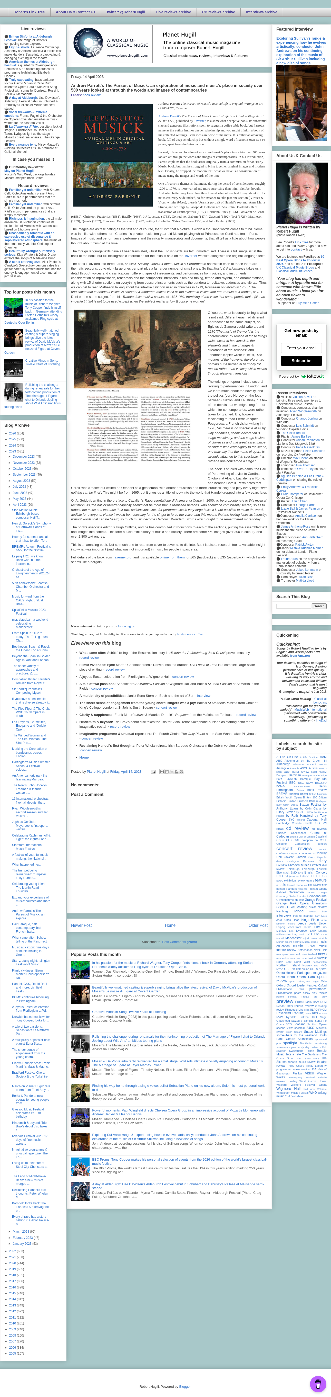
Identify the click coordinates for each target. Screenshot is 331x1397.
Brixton (292, 801)
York (288, 1096)
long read (298, 934)
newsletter (282, 958)
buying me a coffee (190, 634)
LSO (316, 934)
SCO (289, 1024)
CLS (288, 840)
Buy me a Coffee (307, 303)
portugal (292, 996)
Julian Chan (299, 501)
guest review (318, 907)
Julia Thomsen (305, 465)
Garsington (296, 892)
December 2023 (24, 456)
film (305, 885)
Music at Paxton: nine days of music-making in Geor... (30, 951)
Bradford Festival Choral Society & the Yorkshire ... (29, 1076)
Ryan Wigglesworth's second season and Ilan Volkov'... (30, 812)
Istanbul (308, 915)
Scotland (300, 1024)
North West (302, 961)
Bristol (304, 793)
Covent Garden (295, 857)
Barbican (295, 775)
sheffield (299, 1027)
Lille (291, 930)
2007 (13, 1341)
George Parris (305, 505)
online (305, 969)
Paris (301, 989)
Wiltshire (322, 1089)
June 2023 (20, 493)
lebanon (280, 923)
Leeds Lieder (318, 923)
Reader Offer (284, 1006)
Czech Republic (317, 857)
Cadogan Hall (317, 819)
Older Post (258, 925)
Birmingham (284, 790)
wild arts (309, 1089)
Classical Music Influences (294, 271)
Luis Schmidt (305, 426)
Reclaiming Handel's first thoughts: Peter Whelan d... (30, 1193)
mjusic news (310, 938)
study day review (308, 1047)
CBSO (318, 823)
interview (203, 696)
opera (323, 969)
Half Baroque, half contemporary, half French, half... (26, 927)
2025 (13, 439)
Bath (279, 778)
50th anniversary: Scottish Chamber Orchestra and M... (30, 586)
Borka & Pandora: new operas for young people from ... (30, 1099)
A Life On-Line (287, 757)
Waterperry (295, 1077)
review (280, 1009)
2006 (13, 1347)
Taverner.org (122, 557)
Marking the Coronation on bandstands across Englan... (30, 752)
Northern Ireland (288, 965)
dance (279, 861)
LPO (309, 934)
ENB (300, 872)
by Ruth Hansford (299, 815)
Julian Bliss (305, 577)
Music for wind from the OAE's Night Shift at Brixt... (28, 600)
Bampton (281, 775)
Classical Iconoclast (320, 700)
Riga (306, 1009)
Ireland (297, 915)
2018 (13, 1275)
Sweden (281, 1050)
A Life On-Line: (309, 757)
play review (319, 992)
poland (280, 996)
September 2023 (24, 474)
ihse (324, 911)
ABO (279, 760)
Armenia (294, 768)
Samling (309, 1020)
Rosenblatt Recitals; (290, 1013)
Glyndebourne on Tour (290, 899)
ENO (279, 876)
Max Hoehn (300, 458)
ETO (314, 876)
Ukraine (305, 1069)
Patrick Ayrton (304, 544)
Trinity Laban (314, 1065)
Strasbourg (321, 1043)
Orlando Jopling (307, 418)
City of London (307, 836)
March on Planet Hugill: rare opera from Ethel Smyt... (31, 1088)
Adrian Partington (308, 440)
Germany (282, 896)
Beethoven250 (302, 786)
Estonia (304, 876)
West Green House (313, 1081)
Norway (307, 965)
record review (90, 658)
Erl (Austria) (292, 876)
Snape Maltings (315, 1032)
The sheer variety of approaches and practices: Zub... (25, 669)
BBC (292, 783)
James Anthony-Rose (295, 526)
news (322, 954)
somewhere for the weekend (296, 1035)
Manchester (293, 938)
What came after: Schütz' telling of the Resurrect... (30, 939)
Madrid (280, 938)
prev (324, 996)
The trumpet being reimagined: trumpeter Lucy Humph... (29, 874)
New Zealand (309, 954)
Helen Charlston (314, 451)
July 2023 (20, 486)
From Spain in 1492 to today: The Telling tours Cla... (30, 636)
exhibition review (294, 880)
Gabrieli (281, 892)
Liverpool (301, 930)
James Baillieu (301, 436)
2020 (13, 1263)
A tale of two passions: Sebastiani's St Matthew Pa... (30, 1030)
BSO (312, 801)
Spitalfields (305, 1039)
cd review (297, 828)
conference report (287, 853)
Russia (323, 1013)
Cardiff (308, 823)
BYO (292, 819)
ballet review (300, 771)
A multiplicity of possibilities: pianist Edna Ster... (31, 1041)
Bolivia (300, 790)
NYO (324, 965)
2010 (13, 1323)
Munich (323, 938)
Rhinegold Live (294, 1009)
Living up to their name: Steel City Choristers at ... (29, 1166)
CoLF (323, 840)
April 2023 (20, 504)
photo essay (302, 992)
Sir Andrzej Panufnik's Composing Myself (27, 691)
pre (315, 996)
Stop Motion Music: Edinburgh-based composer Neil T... (26, 513)
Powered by (301, 376)
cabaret (301, 819)
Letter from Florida (299, 927)
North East (283, 961)
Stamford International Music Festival (27, 846)
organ (316, 981)
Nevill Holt (320, 949)
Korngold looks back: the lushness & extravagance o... (31, 1207)
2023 (13, 451)
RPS (315, 1013)
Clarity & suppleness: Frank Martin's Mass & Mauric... (31, 1065)
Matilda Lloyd (305, 580)
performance (318, 989)
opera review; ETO (300, 981)
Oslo (324, 981)
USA (313, 1069)
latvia (324, 920)
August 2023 (22, 481)
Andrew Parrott (168, 116)
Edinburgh (293, 868)
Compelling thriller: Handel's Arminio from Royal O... (31, 681)
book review (91, 95)
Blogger (184, 1387)
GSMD (281, 907)
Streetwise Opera (286, 1047)
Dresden (281, 865)
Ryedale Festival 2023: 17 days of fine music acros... (30, 1139)
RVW (279, 1017)
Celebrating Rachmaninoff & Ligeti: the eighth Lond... (31, 837)
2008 (13, 1335)
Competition (302, 843)
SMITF (280, 1031)
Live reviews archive (173, 12)
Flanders (291, 888)
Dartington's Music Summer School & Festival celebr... (31, 765)
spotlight (290, 1043)
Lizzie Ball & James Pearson (300, 508)
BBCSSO (321, 782)
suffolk (323, 1047)
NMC (298, 958)
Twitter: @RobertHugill (125, 12)
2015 (13, 1293)
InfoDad (321, 720)
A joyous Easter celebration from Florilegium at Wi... (30, 1008)
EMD (294, 872)
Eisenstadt (282, 872)
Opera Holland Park (290, 973)
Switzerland (296, 1050)
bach (279, 771)
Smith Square (294, 1031)
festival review (295, 885)
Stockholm (305, 1043)
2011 (13, 1317)
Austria (313, 768)
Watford (310, 1077)
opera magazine (316, 973)
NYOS (279, 969)
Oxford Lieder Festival (302, 985)
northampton (320, 961)
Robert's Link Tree (29, 12)
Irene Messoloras (308, 447)
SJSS (310, 1028)
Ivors (324, 915)
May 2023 (20, 499)
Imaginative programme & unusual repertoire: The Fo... (30, 1153)
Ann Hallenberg (312, 537)
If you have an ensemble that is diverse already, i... (31, 700)
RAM (316, 1001)
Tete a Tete (293, 1054)
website (322, 1077)
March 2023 (21, 1231)
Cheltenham (298, 832)
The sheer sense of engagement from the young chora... (28, 1053)
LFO (324, 927)
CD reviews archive (218, 12)
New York (295, 954)
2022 (13, 1251)
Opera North (285, 977)
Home (84, 757)
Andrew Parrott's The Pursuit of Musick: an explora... (28, 914)
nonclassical (309, 958)
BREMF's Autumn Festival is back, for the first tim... (31, 548)
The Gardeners (311, 1054)
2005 (13, 1353)
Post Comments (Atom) (179, 942)
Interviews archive (261, 12)
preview (284, 1001)
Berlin (323, 786)
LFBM (316, 927)
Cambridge (283, 823)
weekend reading (286, 1081)
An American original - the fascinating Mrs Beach (29, 777)
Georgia (322, 892)
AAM (323, 757)
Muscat (306, 941)
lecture (291, 923)
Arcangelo (282, 768)
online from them (172, 557)
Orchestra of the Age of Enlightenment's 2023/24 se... (31, 573)
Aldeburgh (283, 764)
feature (310, 880)
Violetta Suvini (302, 397)
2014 (13, 1299)
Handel (298, 911)
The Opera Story (308, 1058)
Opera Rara (306, 977)
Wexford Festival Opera (309, 1084)
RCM (323, 1001)
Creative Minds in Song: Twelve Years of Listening (129, 1012)
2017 (13, 1281)
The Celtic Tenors (293, 433)
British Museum (318, 794)
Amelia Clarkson (306, 516)
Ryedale (291, 1017)
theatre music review (302, 1061)
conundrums (306, 853)
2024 (13, 445)
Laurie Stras (289, 559)
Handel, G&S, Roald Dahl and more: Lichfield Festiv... (29, 987)
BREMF (281, 794)
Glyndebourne (317, 896)
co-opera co (310, 840)
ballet (287, 771)
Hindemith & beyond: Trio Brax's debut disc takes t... (29, 1126)
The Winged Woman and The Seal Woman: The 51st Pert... (29, 739)
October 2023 (22, 468)
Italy (317, 915)
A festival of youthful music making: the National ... (30, 856)
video (309, 1073)
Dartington (293, 861)
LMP (313, 930)
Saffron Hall (308, 1017)
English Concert (315, 872)
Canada (296, 823)
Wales (280, 1077)
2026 (13, 433)
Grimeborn (319, 903)
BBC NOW (305, 782)
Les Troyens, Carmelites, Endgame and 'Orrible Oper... (29, 725)
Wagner (322, 1073)
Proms (299, 1002)
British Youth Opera (288, 797)
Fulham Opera (318, 888)
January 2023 (22, 1243)
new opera (282, 954)
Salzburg (296, 1020)
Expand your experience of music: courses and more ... (31, 901)
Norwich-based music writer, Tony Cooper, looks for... (31, 1018)
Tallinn (310, 1050)
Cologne (281, 843)
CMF (297, 840)
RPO (308, 1013)
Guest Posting (297, 907)
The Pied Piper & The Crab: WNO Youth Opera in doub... (31, 712)
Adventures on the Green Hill (306, 760)
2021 (13, 1257)
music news (304, 946)
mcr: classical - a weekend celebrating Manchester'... (30, 623)
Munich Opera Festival (288, 941)
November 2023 (24, 463)
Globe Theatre (297, 896)
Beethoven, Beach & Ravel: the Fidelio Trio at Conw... (31, 648)
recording (321, 1006)
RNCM (322, 1009)
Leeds (302, 923)
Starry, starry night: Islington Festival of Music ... (31, 962)
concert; (322, 849)
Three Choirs (295, 1065)
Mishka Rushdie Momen (306, 548)
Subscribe (301, 361)
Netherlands (304, 949)
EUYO (279, 880)
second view (284, 1027)
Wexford (281, 1084)
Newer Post (81, 925)
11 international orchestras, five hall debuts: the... (30, 800)
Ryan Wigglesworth (303, 411)
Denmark (308, 861)
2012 (13, 1311)
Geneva (311, 892)
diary (323, 861)
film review (314, 884)
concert (322, 843)
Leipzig (280, 927)
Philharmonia (284, 992)
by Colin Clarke (310, 808)
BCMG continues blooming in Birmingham (30, 999)
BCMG (280, 786)
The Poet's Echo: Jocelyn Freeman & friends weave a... (29, 789)
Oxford (281, 985)
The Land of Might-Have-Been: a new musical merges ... (29, 1180)
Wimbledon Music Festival (292, 1092)
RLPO (313, 1009)
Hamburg (282, 911)
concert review (183, 677)
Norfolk (322, 958)
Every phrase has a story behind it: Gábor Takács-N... (30, 1220)
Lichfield (281, 930)
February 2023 (23, 1238)
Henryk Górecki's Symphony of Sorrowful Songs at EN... (31, 527)
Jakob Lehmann (307, 570)
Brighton (293, 793)
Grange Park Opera (292, 903)
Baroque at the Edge (314, 775)
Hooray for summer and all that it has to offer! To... (30, 538)
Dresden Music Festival (304, 865)
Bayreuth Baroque (298, 778)
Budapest (321, 801)
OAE (287, 969)
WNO (313, 1093)
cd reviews (319, 828)
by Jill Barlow (304, 812)
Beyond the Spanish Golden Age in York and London (31, 658)
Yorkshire (297, 1096)
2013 (13, 1305)
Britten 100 (310, 797)
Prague (305, 996)
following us (126, 626)
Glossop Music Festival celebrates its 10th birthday (28, 1113)
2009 (13, 1329)
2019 (13, 1269)
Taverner (199, 121)
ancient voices (317, 764)
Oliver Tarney (304, 469)
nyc (316, 965)
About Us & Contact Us (75, 12)
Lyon (324, 934)
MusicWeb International (311, 709)
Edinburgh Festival (314, 868)
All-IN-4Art (299, 764)
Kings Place (310, 920)
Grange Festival (316, 900)
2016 (13, 1287)
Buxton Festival (310, 804)
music (314, 941)
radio (308, 1001)
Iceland (313, 911)
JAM (279, 919)
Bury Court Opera (287, 804)
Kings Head (291, 919)
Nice (292, 958)
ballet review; (319, 771)
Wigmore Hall (288, 1089)
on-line (296, 969)
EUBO (323, 876)
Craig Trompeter (292, 494)
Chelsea (281, 832)
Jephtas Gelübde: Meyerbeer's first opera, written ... (30, 825)
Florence (302, 888)
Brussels (302, 801)
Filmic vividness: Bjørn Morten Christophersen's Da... (30, 974)
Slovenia (321, 1027)
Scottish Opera (317, 1024)
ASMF (304, 768)
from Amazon (300, 655)
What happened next (26, 864)
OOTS (314, 969)
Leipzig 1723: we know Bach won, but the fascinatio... (27, 560)
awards (323, 768)
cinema (294, 836)
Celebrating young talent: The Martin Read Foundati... (29, 887)
